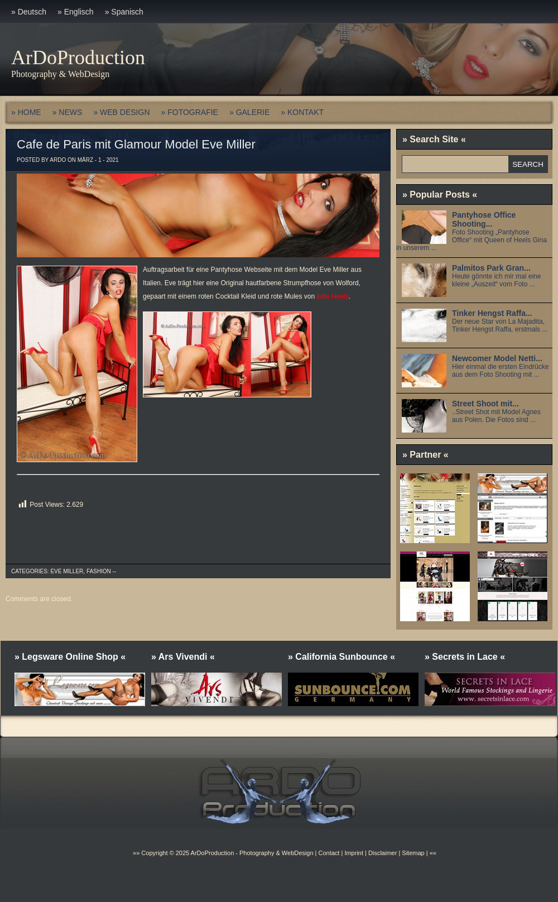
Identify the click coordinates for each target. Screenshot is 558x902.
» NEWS (67, 112)
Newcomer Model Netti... (497, 358)
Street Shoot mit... (485, 403)
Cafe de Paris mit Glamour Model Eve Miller (136, 144)
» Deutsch (28, 11)
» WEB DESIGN (121, 112)
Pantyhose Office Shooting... (484, 219)
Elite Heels (333, 296)
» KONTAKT (302, 112)
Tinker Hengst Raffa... (492, 313)
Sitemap (412, 853)
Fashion (98, 571)
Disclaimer (382, 853)
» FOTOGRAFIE (189, 112)
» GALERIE (249, 112)
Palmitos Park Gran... (491, 267)
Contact (328, 853)
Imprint (353, 853)
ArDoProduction (78, 57)
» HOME (26, 112)
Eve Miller (66, 571)
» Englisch (75, 11)
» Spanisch (124, 11)
